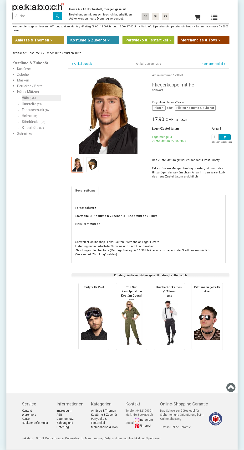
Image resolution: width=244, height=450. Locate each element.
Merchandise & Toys (104, 427)
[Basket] (197, 17)
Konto (26, 418)
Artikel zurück (83, 64)
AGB (59, 414)
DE (145, 16)
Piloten (159, 108)
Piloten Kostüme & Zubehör (195, 108)
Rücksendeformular (35, 423)
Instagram (146, 419)
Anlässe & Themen (103, 410)
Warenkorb (29, 414)
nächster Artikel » (213, 64)
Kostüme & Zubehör (104, 414)
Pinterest (145, 425)
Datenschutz (65, 418)
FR (165, 16)
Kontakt (27, 410)
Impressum (63, 410)
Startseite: (19, 53)
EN (155, 16)
